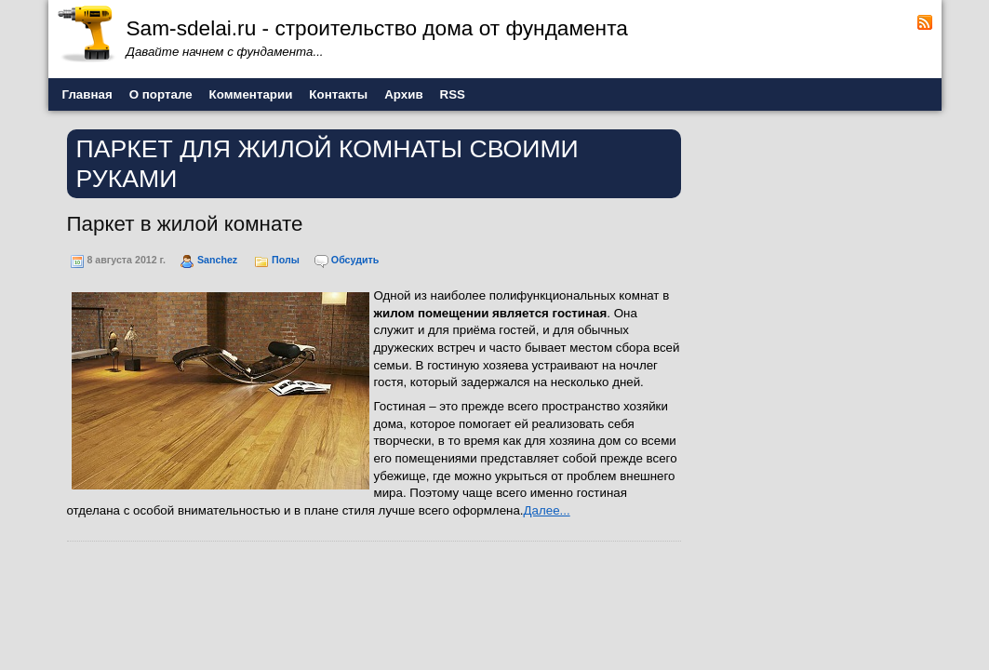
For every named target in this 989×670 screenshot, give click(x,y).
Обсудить (355, 259)
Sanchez (217, 259)
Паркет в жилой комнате (185, 223)
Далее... (547, 510)
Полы (286, 259)
